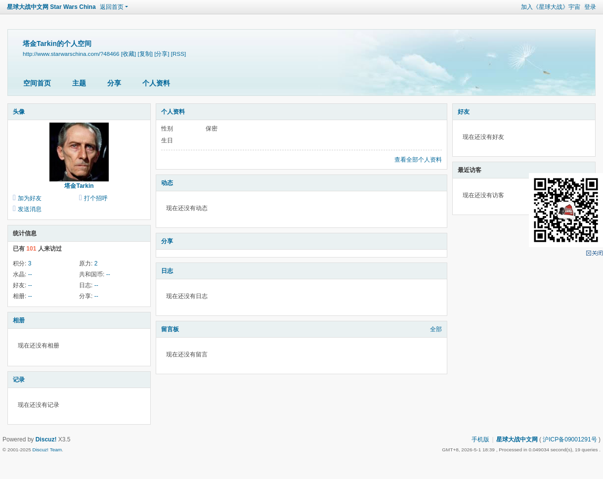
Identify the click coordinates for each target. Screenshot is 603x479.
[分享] (161, 53)
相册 (19, 320)
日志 (167, 270)
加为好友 (30, 198)
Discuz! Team (47, 449)
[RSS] (178, 53)
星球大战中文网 (517, 439)
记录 (19, 379)
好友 (464, 111)
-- (30, 274)
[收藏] (128, 53)
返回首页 (112, 6)
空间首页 (37, 83)
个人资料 (156, 83)
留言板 (170, 329)
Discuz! (46, 439)
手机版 (480, 439)
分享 (114, 83)
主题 (79, 83)
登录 (590, 6)
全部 (436, 329)
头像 (19, 111)
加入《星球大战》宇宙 (550, 6)
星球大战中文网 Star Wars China (51, 6)
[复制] (144, 53)
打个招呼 (96, 198)
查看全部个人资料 (418, 159)
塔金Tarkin (78, 185)
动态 (167, 182)
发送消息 (30, 209)
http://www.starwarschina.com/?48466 (71, 53)
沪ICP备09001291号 (570, 439)
